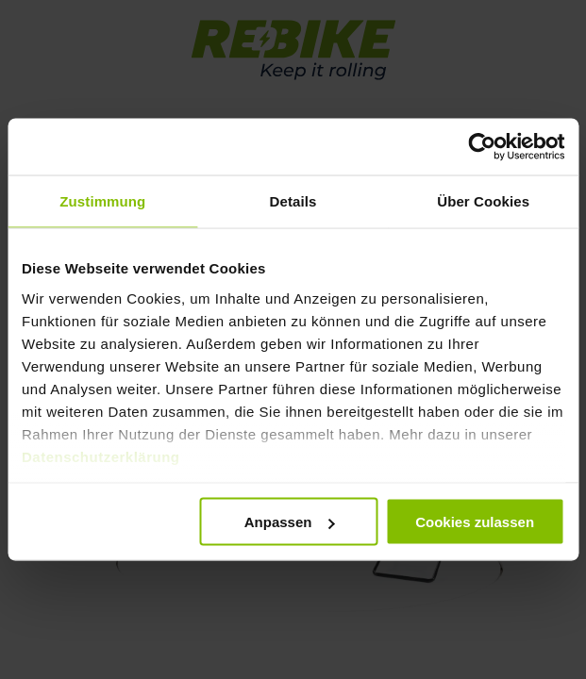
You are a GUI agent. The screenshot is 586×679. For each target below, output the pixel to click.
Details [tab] (293, 201)
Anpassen (289, 522)
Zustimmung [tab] (102, 201)
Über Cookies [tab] (483, 201)
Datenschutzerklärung (101, 456)
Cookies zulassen (474, 522)
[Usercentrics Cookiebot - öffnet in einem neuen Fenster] (481, 147)
